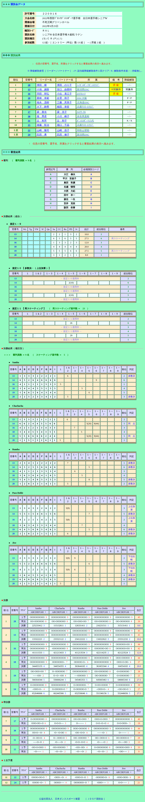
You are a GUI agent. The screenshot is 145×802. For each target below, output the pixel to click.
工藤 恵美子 (64, 102)
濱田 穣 (41, 85)
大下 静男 (42, 106)
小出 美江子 (64, 93)
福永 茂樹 (42, 102)
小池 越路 (42, 89)
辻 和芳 (41, 120)
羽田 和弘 (42, 93)
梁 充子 (61, 112)
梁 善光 (41, 112)
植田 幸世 (62, 106)
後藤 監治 (42, 125)
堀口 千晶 (62, 125)
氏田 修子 (62, 134)
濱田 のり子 (64, 85)
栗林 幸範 (42, 98)
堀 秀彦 (41, 116)
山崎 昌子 (62, 130)
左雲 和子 (62, 98)
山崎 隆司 (42, 130)
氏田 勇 (41, 134)
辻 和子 (61, 120)
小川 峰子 (62, 116)
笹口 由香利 (64, 89)
